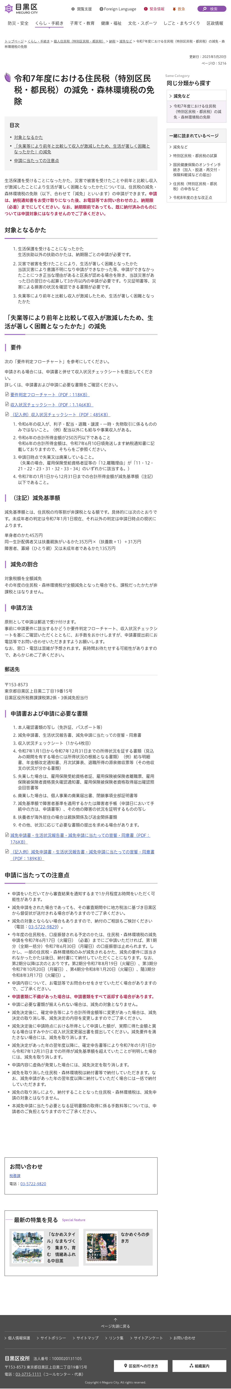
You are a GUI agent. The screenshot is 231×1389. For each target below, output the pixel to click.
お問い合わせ (184, 1338)
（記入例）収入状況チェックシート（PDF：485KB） (60, 415)
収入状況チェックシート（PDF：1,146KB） (51, 405)
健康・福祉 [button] (111, 23)
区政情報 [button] (215, 23)
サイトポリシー (53, 1338)
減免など (125, 41)
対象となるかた (28, 138)
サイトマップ (87, 1338)
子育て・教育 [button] (82, 23)
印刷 (184, 56)
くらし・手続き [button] (49, 23)
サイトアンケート (148, 1338)
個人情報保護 (19, 1338)
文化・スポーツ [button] (142, 23)
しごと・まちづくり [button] (181, 23)
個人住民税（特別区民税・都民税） (79, 41)
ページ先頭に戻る (115, 1327)
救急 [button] (181, 9)
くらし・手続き (39, 41)
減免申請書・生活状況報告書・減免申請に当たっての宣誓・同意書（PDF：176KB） (80, 839)
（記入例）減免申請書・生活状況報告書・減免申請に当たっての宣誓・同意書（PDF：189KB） (82, 855)
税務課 (14, 1176)
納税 (112, 41)
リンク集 (116, 1338)
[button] (81, 9)
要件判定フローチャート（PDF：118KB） (50, 395)
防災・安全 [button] (18, 23)
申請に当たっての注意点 (36, 161)
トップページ (14, 41)
